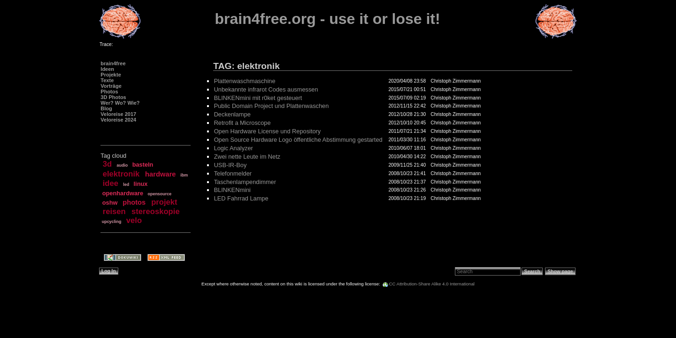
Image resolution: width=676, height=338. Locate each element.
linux (141, 183)
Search (532, 271)
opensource (159, 194)
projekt (164, 202)
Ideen (107, 69)
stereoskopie (155, 211)
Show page (560, 271)
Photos (109, 91)
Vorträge (110, 86)
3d (107, 164)
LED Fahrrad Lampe (241, 198)
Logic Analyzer (233, 148)
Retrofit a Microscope (242, 122)
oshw (110, 202)
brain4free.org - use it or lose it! (327, 18)
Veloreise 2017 (118, 114)
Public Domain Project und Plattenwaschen (271, 105)
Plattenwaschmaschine (245, 80)
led (126, 184)
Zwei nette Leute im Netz (247, 156)
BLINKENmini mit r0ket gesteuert (258, 97)
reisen (114, 211)
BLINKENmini (232, 189)
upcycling (112, 221)
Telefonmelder (233, 173)
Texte (107, 80)
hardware (160, 174)
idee (110, 183)
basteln (143, 164)
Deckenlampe (232, 114)
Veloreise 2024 (118, 120)
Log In (108, 271)
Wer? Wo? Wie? (119, 103)
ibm (184, 175)
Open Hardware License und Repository (267, 131)
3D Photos (113, 97)
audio (122, 165)
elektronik (121, 173)
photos (134, 202)
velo (134, 220)
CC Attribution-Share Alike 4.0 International (432, 283)
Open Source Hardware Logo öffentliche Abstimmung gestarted (298, 139)
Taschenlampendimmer (245, 181)
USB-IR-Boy (230, 165)
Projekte (110, 74)
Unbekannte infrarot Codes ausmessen (266, 89)
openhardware (122, 193)
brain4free (112, 63)
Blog (106, 108)
